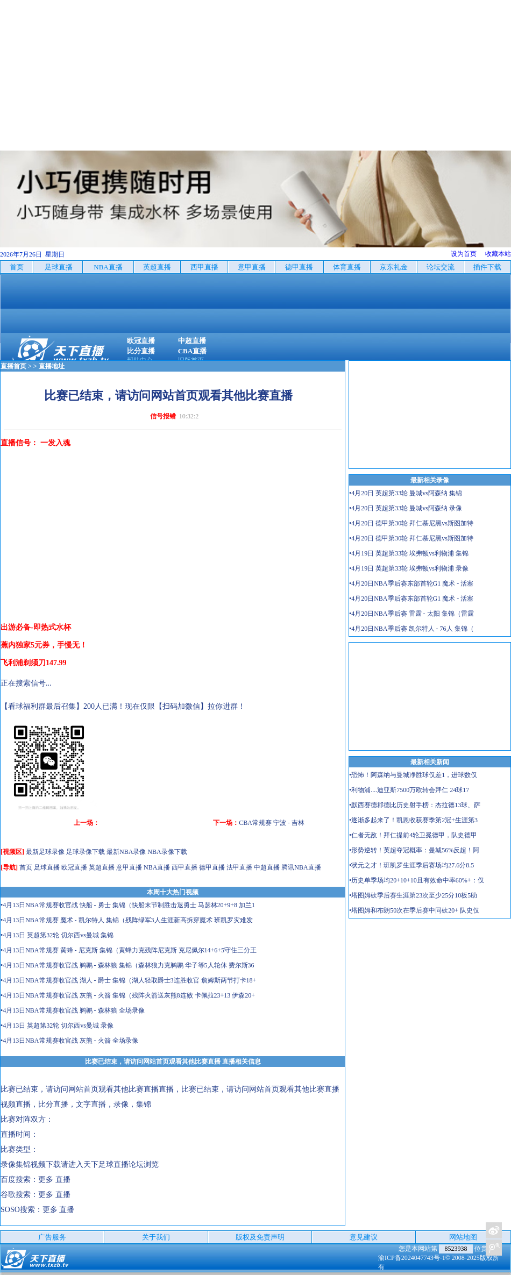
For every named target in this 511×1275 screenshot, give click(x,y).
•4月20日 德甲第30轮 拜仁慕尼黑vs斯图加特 (411, 523)
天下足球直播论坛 (113, 1164)
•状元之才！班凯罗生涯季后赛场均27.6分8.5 (411, 865)
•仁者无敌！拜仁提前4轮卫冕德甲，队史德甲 (413, 835)
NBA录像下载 (167, 852)
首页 (25, 867)
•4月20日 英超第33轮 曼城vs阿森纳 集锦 (405, 493)
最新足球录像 (45, 852)
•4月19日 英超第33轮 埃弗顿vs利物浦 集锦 (409, 553)
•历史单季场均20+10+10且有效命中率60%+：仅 (416, 880)
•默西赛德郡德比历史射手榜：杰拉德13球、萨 (414, 805)
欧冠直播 (74, 867)
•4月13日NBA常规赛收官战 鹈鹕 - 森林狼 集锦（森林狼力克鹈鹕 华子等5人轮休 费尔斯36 (127, 965)
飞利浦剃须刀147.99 (34, 663)
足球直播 (47, 867)
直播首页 (13, 366)
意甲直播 (129, 867)
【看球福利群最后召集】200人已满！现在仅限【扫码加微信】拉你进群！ (123, 706)
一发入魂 (55, 443)
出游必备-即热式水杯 (36, 627)
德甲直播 (212, 867)
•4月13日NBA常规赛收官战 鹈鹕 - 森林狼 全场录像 (73, 1010)
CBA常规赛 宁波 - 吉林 (271, 823)
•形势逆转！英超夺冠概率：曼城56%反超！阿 (414, 850)
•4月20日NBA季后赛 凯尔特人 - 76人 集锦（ (411, 628)
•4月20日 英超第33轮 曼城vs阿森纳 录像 (405, 508)
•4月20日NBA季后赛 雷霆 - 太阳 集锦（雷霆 (411, 613)
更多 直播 (54, 1180)
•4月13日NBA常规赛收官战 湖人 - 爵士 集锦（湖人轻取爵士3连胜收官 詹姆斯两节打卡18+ (128, 980)
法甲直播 (239, 867)
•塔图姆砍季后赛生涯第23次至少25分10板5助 (413, 895)
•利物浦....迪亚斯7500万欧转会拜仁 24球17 (409, 790)
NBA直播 (157, 867)
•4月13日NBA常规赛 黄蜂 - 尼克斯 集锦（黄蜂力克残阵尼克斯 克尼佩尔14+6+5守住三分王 (129, 950)
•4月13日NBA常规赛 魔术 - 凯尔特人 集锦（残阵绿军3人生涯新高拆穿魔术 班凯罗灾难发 (127, 920)
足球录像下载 (85, 852)
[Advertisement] (255, 75)
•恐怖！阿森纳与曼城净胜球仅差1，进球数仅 (413, 775)
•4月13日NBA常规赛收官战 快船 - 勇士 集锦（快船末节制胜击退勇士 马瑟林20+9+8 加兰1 (128, 905)
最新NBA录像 (126, 852)
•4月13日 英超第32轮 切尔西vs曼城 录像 (57, 1025)
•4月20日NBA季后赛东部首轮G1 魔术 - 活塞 (411, 583)
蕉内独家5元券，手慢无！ (44, 645)
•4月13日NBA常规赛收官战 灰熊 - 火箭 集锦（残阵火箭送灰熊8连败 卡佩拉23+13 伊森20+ (128, 995)
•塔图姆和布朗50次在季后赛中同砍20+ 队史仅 (414, 910)
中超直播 (267, 867)
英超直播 (102, 867)
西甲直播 (184, 867)
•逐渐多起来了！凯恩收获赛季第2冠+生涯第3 (413, 820)
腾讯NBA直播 (301, 867)
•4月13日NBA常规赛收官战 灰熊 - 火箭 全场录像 (69, 1040)
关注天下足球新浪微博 (494, 1230)
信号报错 (163, 416)
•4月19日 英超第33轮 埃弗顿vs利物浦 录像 (409, 568)
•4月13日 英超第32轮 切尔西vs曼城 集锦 (57, 935)
